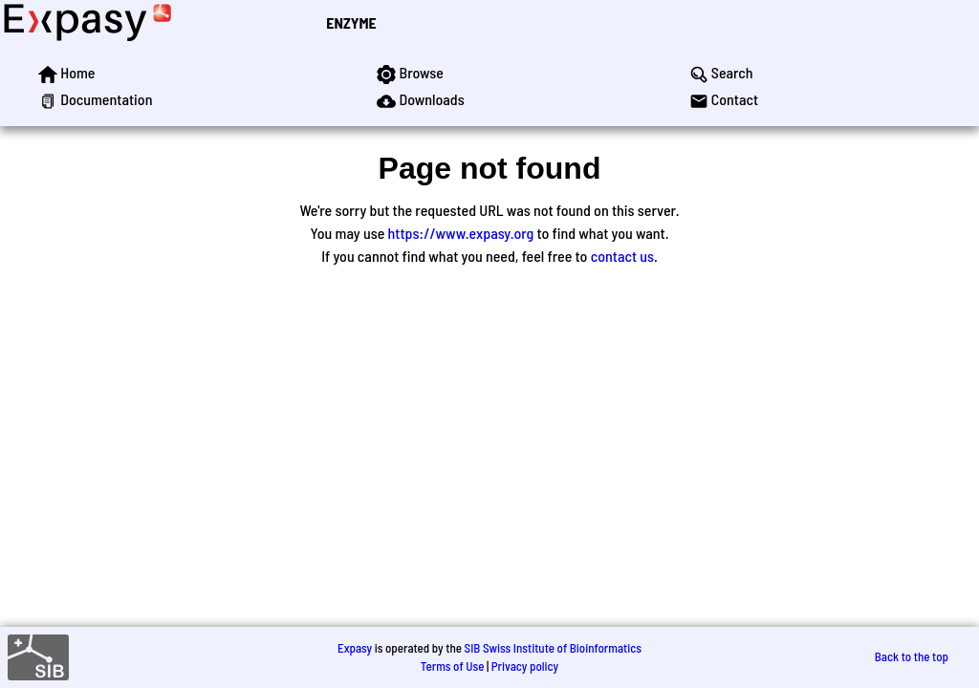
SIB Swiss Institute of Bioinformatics (553, 648)
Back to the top (911, 656)
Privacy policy (524, 666)
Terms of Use (453, 666)
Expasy (354, 648)
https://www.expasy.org (461, 233)
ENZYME (351, 22)
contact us (622, 256)
